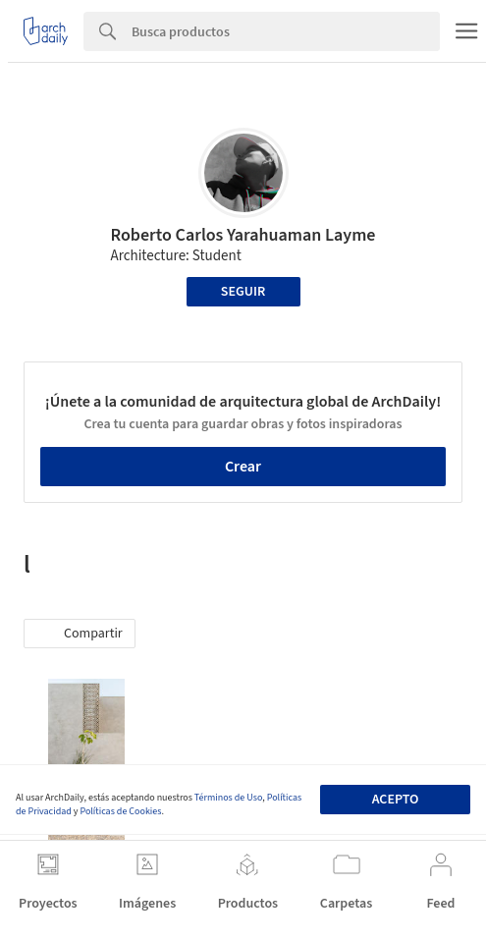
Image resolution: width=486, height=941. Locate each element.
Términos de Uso (228, 797)
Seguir (243, 292)
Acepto (395, 799)
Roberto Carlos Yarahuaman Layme (242, 235)
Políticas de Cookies (120, 811)
